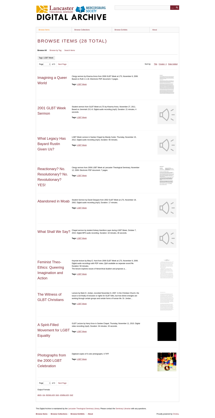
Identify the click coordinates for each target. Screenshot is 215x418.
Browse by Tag (56, 50)
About (154, 30)
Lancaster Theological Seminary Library (83, 409)
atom (39, 395)
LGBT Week (82, 84)
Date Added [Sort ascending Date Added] (173, 64)
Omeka (176, 414)
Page (45, 64)
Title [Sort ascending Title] (155, 64)
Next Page (62, 64)
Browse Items (44, 30)
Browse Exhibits (121, 30)
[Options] (172, 7)
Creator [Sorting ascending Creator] (162, 64)
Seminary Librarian (123, 409)
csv (43, 395)
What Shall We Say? (53, 232)
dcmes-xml (50, 395)
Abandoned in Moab (53, 201)
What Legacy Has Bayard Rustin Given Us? (51, 143)
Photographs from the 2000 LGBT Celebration (51, 360)
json (57, 395)
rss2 (71, 395)
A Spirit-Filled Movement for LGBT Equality (53, 330)
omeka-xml (64, 395)
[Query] (147, 7)
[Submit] (177, 7)
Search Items (69, 50)
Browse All (42, 50)
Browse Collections (82, 30)
